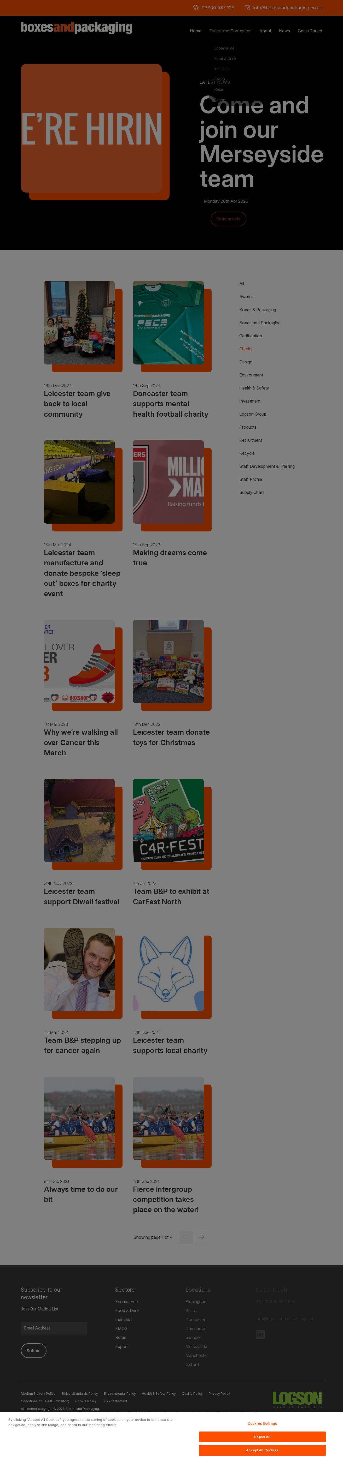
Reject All (262, 1440)
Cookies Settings (262, 1427)
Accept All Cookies (262, 1453)
